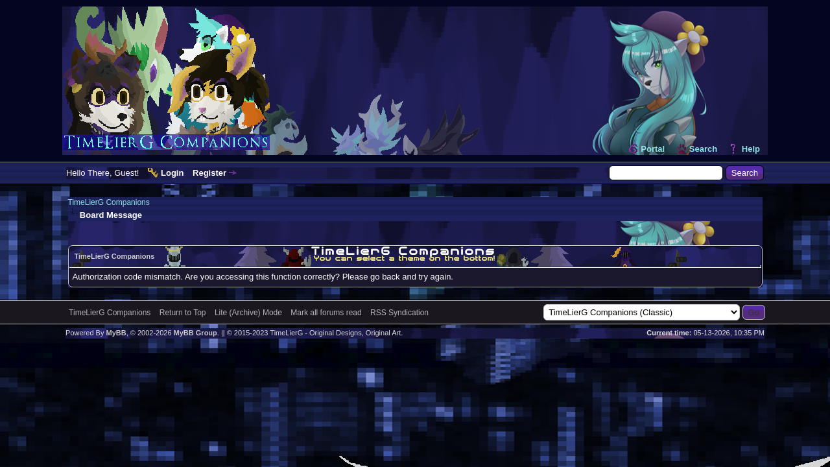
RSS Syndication (399, 312)
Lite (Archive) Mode (248, 312)
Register (209, 173)
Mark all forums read (325, 312)
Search (703, 149)
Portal (653, 149)
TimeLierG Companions (109, 202)
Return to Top (183, 312)
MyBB (116, 333)
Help (751, 149)
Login (172, 173)
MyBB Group (195, 333)
